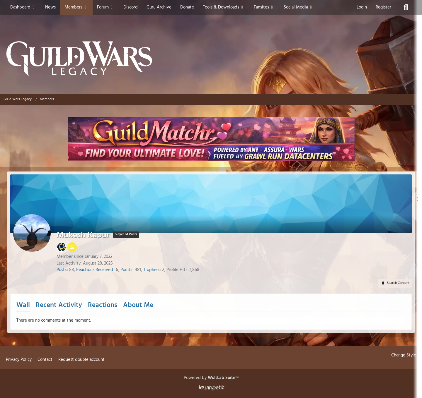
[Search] (406, 7)
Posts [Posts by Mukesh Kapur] (62, 269)
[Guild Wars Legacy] (211, 58)
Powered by (211, 377)
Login (362, 7)
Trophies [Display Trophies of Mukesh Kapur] (151, 269)
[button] (395, 283)
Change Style (403, 355)
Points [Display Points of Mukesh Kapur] (126, 269)
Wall (23, 305)
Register (383, 7)
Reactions (102, 305)
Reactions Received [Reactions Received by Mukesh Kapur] (94, 269)
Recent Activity (59, 305)
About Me (138, 305)
